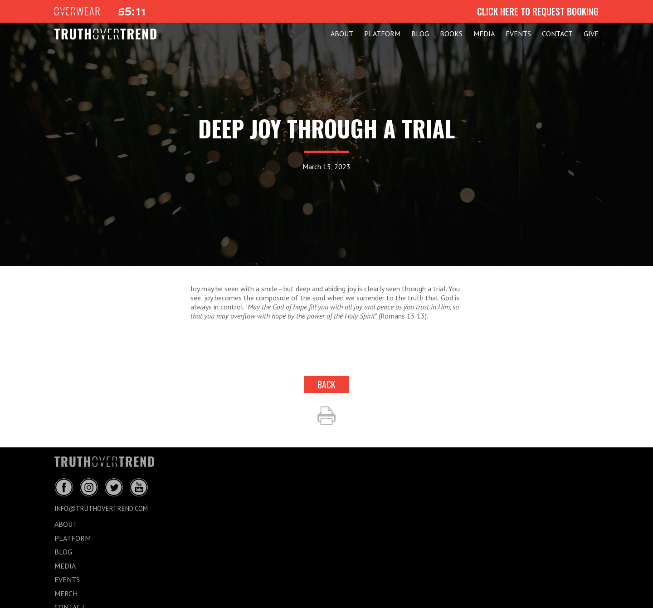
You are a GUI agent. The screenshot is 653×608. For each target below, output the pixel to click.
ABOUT (342, 33)
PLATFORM (382, 33)
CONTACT (557, 33)
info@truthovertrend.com (101, 508)
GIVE (591, 33)
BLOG (420, 33)
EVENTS (518, 33)
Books (451, 33)
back (326, 384)
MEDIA (484, 33)
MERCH (66, 593)
